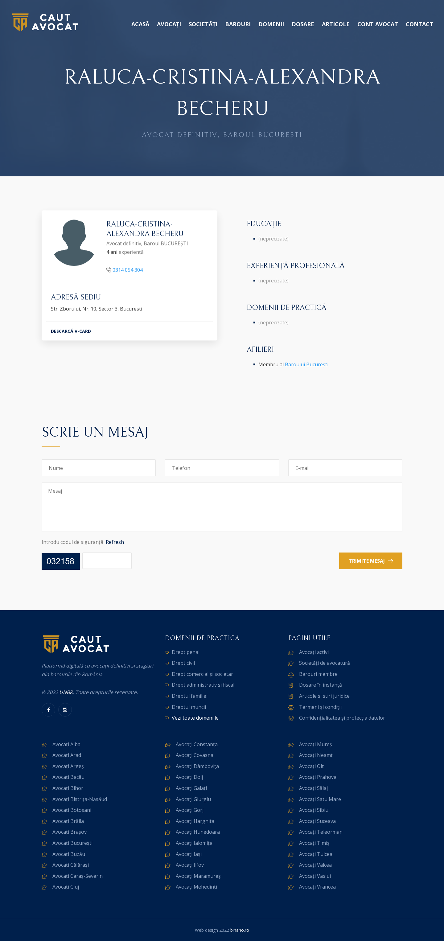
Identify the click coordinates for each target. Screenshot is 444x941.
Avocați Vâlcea (315, 864)
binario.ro (239, 930)
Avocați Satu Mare (320, 799)
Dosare (303, 24)
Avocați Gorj (190, 810)
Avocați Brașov (69, 831)
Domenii (271, 24)
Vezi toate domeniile (195, 717)
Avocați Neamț (316, 755)
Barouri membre (318, 674)
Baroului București (306, 364)
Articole (336, 24)
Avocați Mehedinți (196, 886)
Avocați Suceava (317, 821)
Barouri (238, 24)
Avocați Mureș (315, 744)
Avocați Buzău (68, 854)
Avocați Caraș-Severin (77, 876)
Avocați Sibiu (313, 810)
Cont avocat (377, 24)
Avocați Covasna (194, 755)
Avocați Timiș (314, 843)
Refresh (115, 542)
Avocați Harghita (195, 821)
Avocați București (72, 843)
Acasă (140, 24)
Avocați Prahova (317, 777)
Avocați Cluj (65, 886)
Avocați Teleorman (321, 831)
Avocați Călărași (70, 864)
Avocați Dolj (189, 777)
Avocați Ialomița (194, 843)
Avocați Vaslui (315, 876)
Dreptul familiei (190, 695)
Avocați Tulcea (315, 854)
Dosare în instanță (320, 684)
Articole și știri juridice (324, 695)
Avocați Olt (311, 766)
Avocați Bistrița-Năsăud (79, 799)
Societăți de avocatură (324, 663)
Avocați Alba (66, 744)
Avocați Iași (189, 854)
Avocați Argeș (68, 766)
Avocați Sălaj (313, 788)
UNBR (66, 692)
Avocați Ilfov (190, 864)
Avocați (169, 24)
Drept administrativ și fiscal (203, 684)
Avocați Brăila (68, 821)
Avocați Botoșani (71, 810)
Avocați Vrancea (317, 886)
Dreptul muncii (189, 707)
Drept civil (183, 663)
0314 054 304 (128, 271)
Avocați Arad (66, 755)
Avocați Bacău (68, 777)
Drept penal (185, 652)
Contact (419, 24)
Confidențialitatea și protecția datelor (342, 717)
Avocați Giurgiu (193, 799)
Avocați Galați (191, 788)
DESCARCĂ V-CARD (71, 332)
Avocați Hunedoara (198, 831)
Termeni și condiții (320, 707)
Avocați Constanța (197, 744)
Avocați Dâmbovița (197, 766)
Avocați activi (314, 652)
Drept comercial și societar (202, 674)
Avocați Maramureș (198, 876)
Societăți (203, 24)
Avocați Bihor (67, 788)
